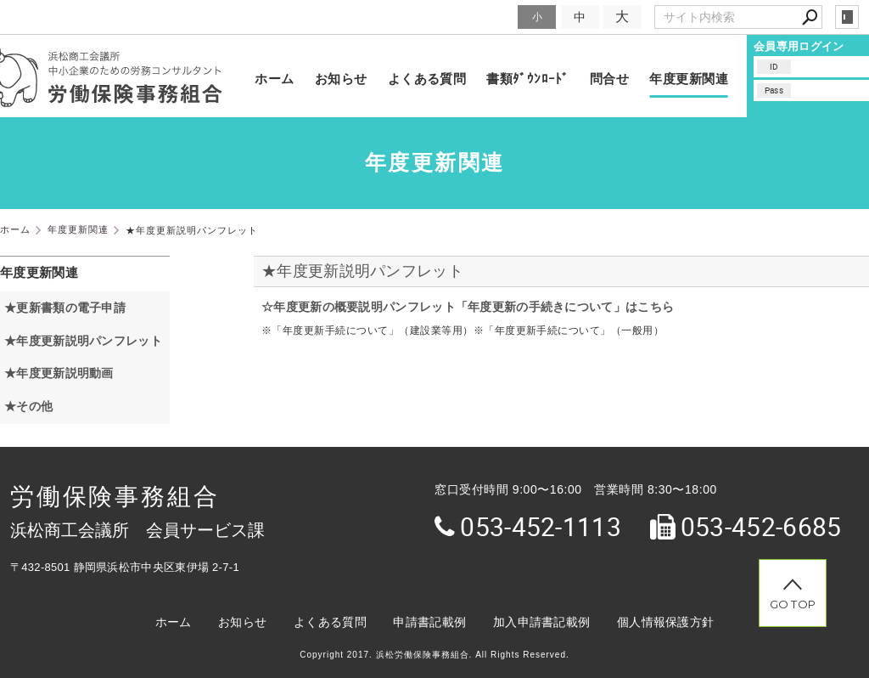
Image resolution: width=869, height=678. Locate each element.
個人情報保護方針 (665, 622)
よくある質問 (427, 78)
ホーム (274, 78)
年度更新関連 (688, 78)
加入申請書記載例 (541, 622)
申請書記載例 (429, 622)
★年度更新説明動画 (59, 373)
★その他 (28, 406)
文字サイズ (483, 16)
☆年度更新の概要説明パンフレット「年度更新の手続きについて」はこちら (467, 307)
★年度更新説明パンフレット (362, 271)
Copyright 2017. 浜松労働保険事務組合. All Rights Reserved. (434, 654)
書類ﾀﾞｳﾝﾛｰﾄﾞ (527, 78)
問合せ (609, 78)
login (847, 17)
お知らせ (341, 78)
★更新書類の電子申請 (65, 307)
